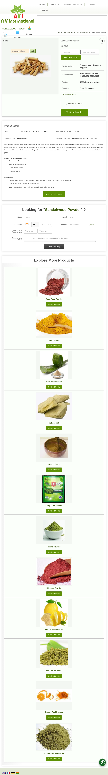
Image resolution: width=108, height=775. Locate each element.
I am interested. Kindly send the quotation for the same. (60, 239)
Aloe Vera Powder (54, 382)
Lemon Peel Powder (54, 629)
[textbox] (89, 52)
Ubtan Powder (54, 340)
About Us (54, 5)
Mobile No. (18, 224)
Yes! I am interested (54, 194)
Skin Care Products (83, 32)
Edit (91, 225)
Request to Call (74, 103)
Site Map (29, 34)
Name (19, 217)
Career (91, 5)
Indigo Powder (54, 547)
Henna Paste (53, 464)
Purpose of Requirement (17, 231)
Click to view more (69, 94)
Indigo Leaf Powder (54, 505)
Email (64, 217)
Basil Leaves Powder (54, 671)
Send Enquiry (74, 112)
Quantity (63, 224)
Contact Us (17, 38)
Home (5, 41)
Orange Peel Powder (54, 712)
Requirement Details (17, 239)
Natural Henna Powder (54, 753)
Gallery (44, 10)
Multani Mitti (54, 423)
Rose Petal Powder (54, 299)
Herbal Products (73, 5)
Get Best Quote (54, 304)
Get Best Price (70, 57)
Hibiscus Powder (54, 588)
